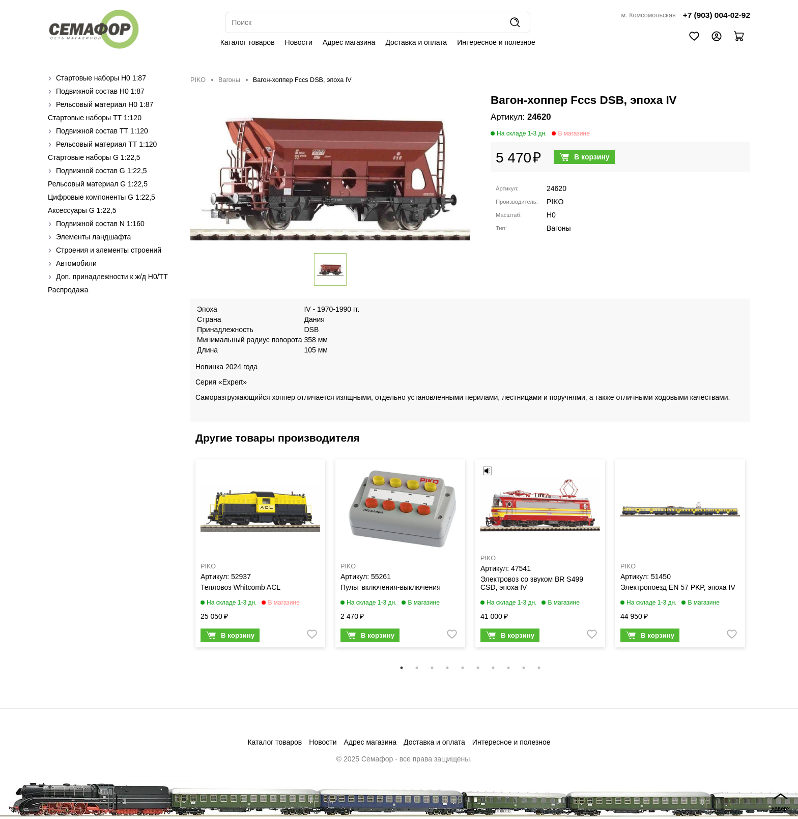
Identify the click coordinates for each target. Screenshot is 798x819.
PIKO (198, 80)
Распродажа (68, 290)
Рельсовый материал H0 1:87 (104, 104)
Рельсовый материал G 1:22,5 (98, 184)
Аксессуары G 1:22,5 (82, 210)
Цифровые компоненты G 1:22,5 (101, 197)
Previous (183, 560)
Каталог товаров (247, 42)
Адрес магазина (349, 42)
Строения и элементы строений (108, 250)
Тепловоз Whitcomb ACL (240, 587)
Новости (298, 42)
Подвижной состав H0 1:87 (100, 91)
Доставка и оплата (416, 42)
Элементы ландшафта (93, 237)
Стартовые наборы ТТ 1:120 (94, 118)
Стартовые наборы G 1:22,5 (94, 157)
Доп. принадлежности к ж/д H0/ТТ (112, 276)
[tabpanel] (260, 555)
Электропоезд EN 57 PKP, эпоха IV (677, 587)
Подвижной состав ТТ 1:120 (102, 131)
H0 (551, 215)
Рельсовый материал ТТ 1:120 (106, 144)
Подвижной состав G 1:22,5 (101, 171)
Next (758, 560)
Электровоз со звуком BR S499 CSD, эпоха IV (531, 583)
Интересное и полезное (496, 42)
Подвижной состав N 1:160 (100, 224)
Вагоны (229, 80)
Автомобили (76, 263)
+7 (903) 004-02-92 (716, 15)
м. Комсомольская (648, 15)
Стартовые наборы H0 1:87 (101, 78)
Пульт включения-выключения (390, 587)
